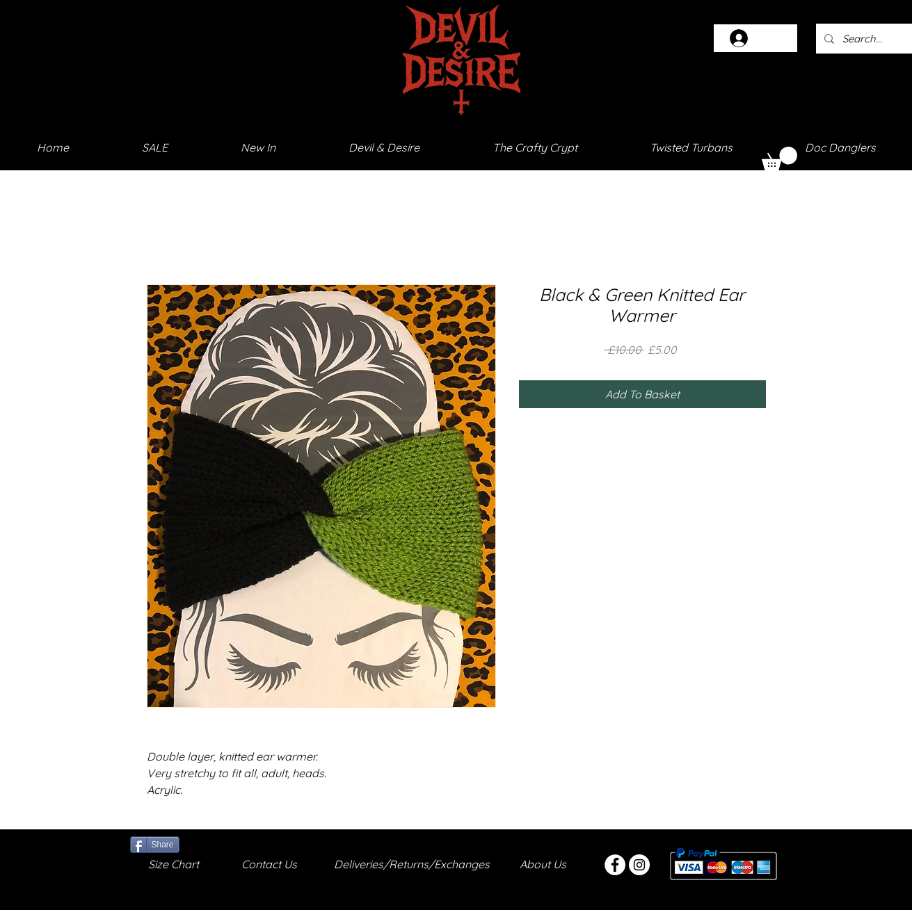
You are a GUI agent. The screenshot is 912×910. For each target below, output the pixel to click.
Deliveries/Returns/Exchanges (412, 864)
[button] (779, 158)
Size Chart (173, 864)
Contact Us (269, 864)
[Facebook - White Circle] (615, 864)
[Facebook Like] (214, 843)
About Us (543, 864)
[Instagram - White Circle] (639, 864)
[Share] (154, 844)
